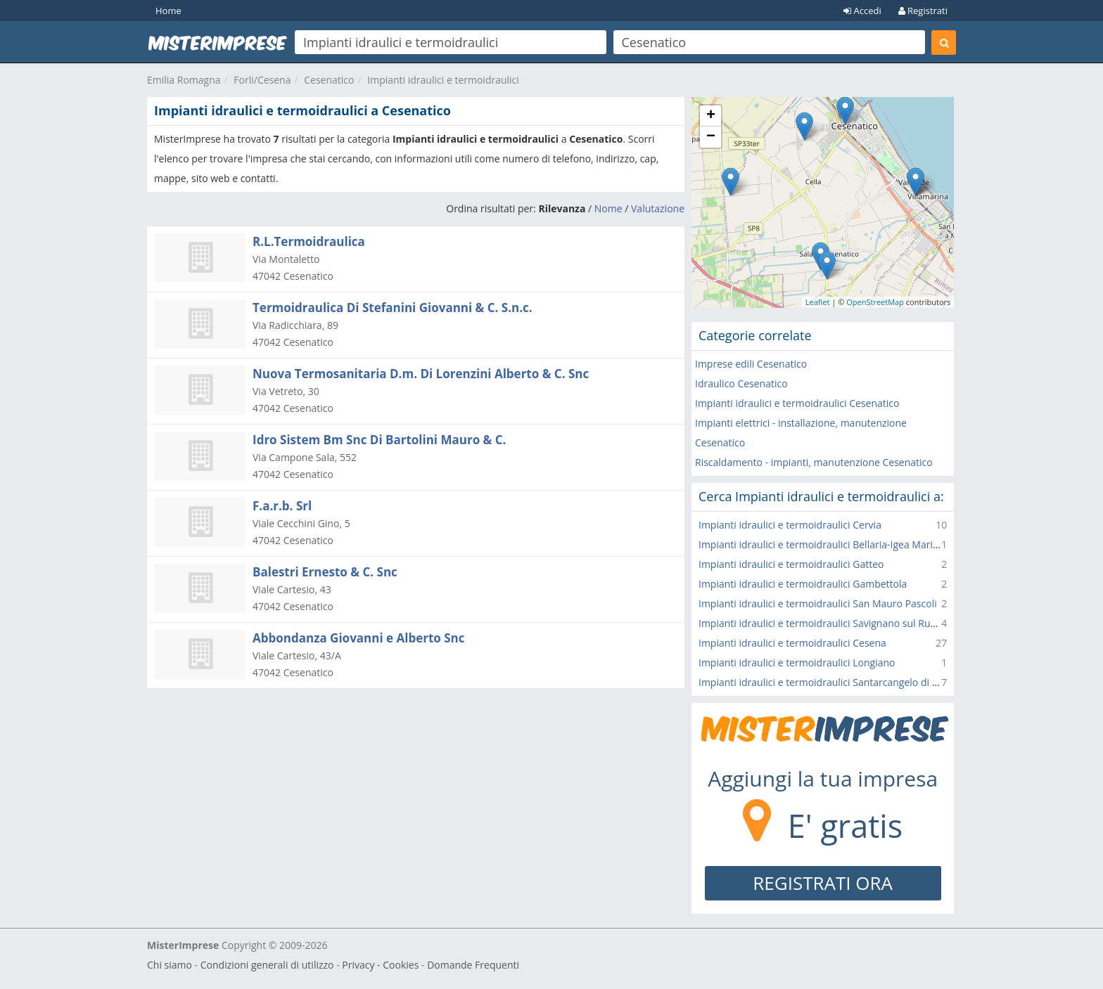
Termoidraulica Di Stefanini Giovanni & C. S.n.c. (393, 307)
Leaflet (817, 302)
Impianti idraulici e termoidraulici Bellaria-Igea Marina (821, 544)
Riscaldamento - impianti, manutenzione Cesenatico (814, 462)
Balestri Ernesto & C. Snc (325, 572)
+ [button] (710, 116)
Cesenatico (329, 79)
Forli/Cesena (262, 79)
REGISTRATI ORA (823, 883)
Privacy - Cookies (380, 964)
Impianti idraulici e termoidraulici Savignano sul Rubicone (830, 623)
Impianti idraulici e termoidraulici (443, 79)
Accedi (862, 10)
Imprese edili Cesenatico (751, 363)
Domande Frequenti (473, 964)
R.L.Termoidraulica (309, 241)
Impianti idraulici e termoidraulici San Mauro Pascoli (818, 603)
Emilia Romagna (184, 79)
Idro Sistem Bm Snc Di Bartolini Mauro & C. (379, 440)
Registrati (923, 10)
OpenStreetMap (875, 302)
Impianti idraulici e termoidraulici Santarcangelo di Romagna (837, 682)
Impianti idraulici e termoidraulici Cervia (790, 524)
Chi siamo (169, 964)
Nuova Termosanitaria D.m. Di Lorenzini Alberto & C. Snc (421, 374)
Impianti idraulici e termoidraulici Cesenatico (797, 403)
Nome (608, 208)
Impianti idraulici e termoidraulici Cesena (792, 642)
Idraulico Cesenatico (741, 383)
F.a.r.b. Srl (282, 506)
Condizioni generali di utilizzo (267, 964)
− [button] (710, 137)
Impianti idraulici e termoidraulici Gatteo (791, 564)
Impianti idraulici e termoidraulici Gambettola (803, 583)
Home (168, 10)
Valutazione (657, 208)
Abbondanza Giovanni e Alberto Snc (359, 638)
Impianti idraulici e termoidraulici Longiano (797, 662)
